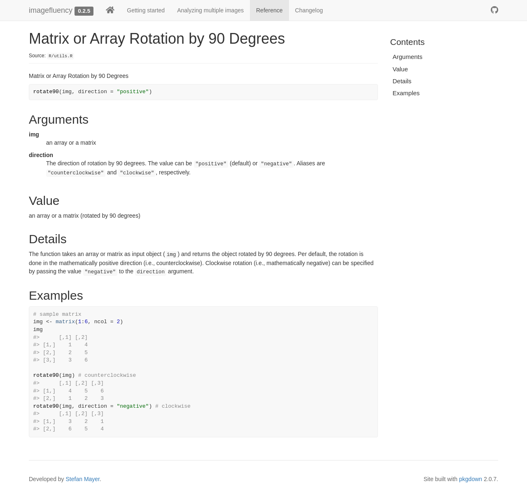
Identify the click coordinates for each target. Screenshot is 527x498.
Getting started (146, 10)
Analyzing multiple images (210, 10)
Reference (269, 10)
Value (400, 69)
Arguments (408, 56)
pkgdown (470, 479)
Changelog (309, 10)
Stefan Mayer (83, 479)
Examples (406, 92)
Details (402, 81)
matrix (65, 322)
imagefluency (50, 10)
